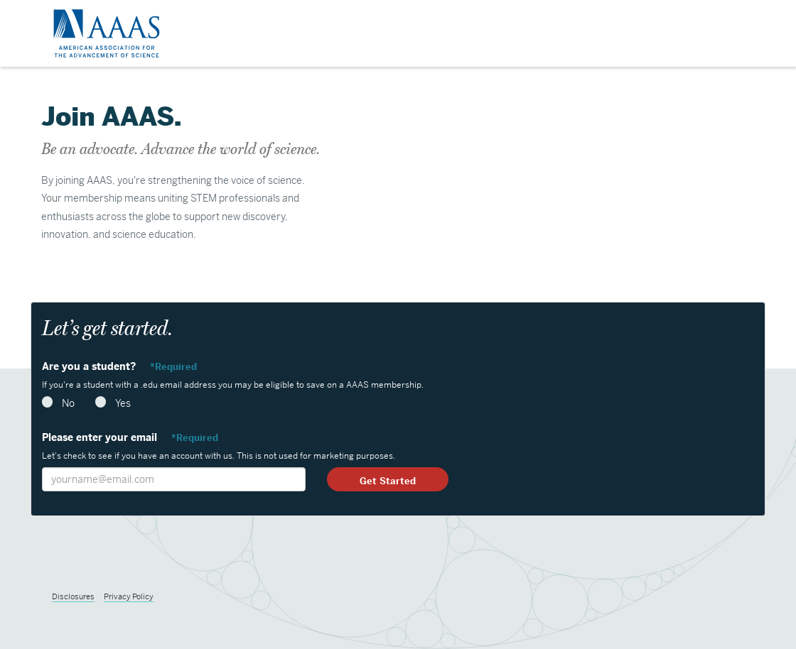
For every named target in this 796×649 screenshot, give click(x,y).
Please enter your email (101, 437)
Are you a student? (90, 366)
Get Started (388, 481)
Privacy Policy (129, 596)
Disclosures (73, 596)
